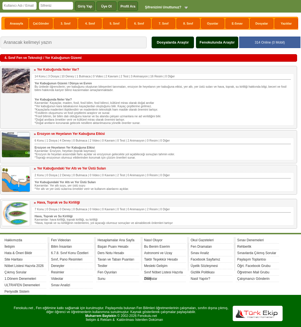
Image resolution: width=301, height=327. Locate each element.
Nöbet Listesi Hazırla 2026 (24, 266)
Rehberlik (244, 247)
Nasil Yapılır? (200, 279)
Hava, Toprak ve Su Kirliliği (58, 202)
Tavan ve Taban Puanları (116, 259)
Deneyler (57, 266)
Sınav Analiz (200, 253)
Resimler (57, 272)
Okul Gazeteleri (202, 240)
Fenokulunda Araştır (217, 42)
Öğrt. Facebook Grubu (253, 266)
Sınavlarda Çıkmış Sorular (256, 253)
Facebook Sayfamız (205, 259)
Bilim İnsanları (61, 247)
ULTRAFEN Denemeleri (22, 285)
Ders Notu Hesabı (111, 253)
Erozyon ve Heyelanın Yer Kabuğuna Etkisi (71, 134)
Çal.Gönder (41, 23)
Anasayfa (16, 23)
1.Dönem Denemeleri (20, 279)
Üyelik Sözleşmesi (204, 266)
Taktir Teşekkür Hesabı (161, 259)
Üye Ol (106, 6)
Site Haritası (13, 259)
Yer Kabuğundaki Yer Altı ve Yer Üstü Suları (71, 168)
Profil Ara (127, 6)
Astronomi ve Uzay (158, 253)
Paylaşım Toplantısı (251, 259)
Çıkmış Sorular (15, 272)
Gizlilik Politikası (203, 272)
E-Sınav (237, 23)
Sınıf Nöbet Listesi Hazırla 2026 (163, 273)
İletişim (9, 247)
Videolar (57, 279)
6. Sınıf (139, 23)
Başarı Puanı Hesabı (113, 247)
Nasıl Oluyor (153, 240)
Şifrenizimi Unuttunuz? (163, 7)
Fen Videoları (61, 240)
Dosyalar (261, 23)
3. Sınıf (66, 23)
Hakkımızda (13, 240)
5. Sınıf (115, 23)
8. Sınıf (188, 23)
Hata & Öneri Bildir (18, 253)
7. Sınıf (164, 23)
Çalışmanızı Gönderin (253, 279)
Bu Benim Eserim (157, 247)
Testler (102, 266)
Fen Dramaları (201, 247)
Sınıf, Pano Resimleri (66, 259)
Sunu (101, 279)
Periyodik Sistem (16, 291)
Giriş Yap (85, 6)
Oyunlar (212, 23)
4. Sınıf (90, 23)
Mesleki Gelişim (156, 266)
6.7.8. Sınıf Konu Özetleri (69, 253)
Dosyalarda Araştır (173, 42)
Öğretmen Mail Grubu (253, 272)
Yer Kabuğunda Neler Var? (58, 69)
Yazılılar (286, 23)
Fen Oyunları (107, 272)
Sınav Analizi (60, 285)
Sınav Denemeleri (250, 240)
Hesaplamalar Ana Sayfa (116, 240)
